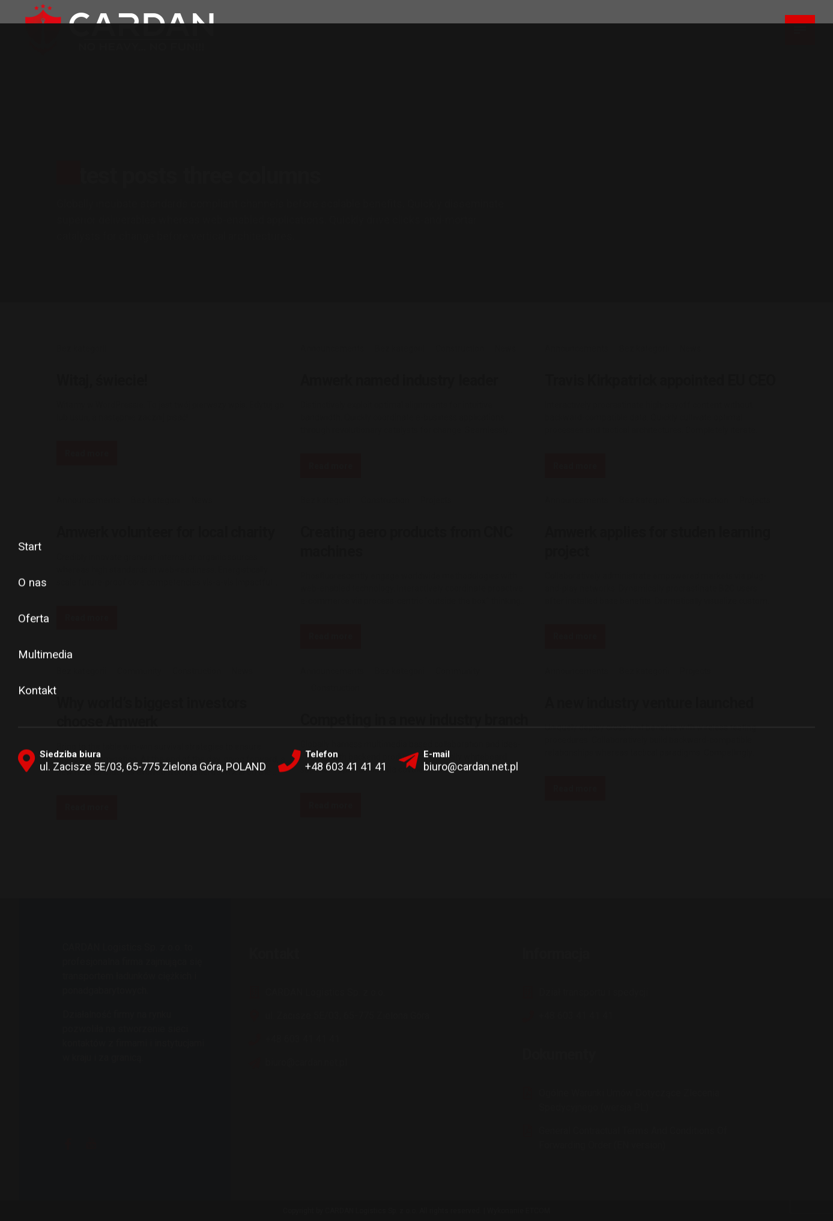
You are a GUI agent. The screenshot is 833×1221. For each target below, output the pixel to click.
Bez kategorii (81, 348)
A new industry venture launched (649, 703)
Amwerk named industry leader (399, 380)
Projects (436, 500)
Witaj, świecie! (102, 380)
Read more (87, 453)
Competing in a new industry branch (414, 720)
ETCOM (538, 1211)
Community (139, 671)
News (505, 348)
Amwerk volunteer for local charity (166, 532)
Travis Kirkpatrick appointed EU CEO (660, 380)
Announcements (332, 348)
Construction (459, 348)
